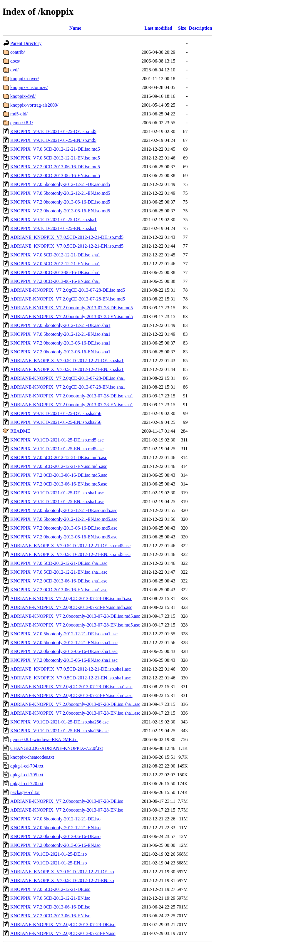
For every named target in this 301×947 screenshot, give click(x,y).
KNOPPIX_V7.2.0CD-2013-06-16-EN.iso (50, 915)
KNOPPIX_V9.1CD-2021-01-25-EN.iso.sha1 (53, 228)
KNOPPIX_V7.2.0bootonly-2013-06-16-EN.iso (55, 845)
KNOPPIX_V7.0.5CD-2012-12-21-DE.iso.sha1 (55, 254)
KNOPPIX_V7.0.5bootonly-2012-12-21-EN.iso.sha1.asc (64, 642)
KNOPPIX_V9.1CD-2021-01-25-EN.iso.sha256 (55, 422)
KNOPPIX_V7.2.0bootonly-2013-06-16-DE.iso (55, 836)
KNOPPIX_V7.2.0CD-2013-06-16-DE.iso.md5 (55, 166)
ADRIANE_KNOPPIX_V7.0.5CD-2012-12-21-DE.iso (62, 871)
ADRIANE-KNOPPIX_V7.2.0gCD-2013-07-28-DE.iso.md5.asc (71, 598)
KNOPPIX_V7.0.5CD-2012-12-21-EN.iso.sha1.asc (58, 572)
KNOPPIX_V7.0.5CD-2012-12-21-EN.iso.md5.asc (58, 466)
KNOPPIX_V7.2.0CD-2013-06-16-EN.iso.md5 (55, 175)
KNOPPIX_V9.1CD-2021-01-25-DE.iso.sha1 (53, 219)
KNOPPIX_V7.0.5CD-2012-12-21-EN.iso (50, 898)
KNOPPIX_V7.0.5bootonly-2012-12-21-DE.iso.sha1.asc (64, 633)
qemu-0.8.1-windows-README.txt (44, 739)
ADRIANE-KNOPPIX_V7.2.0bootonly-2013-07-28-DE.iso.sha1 (71, 395)
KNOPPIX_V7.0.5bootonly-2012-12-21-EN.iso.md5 (60, 193)
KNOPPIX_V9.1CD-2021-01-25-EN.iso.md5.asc (56, 448)
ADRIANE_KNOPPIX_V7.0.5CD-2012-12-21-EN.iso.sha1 (67, 369)
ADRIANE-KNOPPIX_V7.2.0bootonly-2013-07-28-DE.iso (66, 801)
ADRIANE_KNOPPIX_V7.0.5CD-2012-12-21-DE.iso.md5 (66, 237)
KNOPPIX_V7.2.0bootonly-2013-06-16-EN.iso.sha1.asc (64, 660)
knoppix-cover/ (24, 78)
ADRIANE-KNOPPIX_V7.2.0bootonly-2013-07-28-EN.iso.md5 (71, 316)
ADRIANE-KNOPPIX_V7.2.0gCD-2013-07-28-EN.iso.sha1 (67, 386)
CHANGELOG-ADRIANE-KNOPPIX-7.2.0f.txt (56, 748)
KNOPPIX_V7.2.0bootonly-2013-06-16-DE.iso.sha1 (60, 342)
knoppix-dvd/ (23, 96)
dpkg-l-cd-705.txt (26, 774)
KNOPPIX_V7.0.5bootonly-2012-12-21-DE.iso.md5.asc (63, 510)
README (20, 431)
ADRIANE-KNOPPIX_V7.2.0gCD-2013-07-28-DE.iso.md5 (67, 290)
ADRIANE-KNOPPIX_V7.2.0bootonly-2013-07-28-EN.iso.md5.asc (75, 624)
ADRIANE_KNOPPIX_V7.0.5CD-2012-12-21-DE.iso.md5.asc (70, 545)
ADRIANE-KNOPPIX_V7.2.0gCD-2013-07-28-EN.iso (63, 933)
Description (200, 28)
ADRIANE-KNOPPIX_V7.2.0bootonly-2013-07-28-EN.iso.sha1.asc (75, 713)
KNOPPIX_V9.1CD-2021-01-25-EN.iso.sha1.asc (57, 501)
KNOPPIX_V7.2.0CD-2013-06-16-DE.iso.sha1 (55, 272)
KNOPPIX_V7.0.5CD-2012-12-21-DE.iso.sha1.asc (58, 563)
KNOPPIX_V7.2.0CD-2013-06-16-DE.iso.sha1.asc (58, 580)
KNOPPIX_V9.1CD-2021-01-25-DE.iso (48, 854)
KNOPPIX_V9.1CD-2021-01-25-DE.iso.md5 (53, 131)
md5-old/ (19, 113)
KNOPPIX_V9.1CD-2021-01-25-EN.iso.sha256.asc (59, 730)
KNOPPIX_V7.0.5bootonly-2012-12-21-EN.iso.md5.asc (63, 519)
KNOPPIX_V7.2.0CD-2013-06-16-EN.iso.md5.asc (58, 483)
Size (182, 28)
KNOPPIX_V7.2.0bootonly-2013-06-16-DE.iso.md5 (60, 201)
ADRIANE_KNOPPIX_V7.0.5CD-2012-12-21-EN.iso (62, 880)
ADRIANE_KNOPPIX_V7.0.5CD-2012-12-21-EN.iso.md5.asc (70, 554)
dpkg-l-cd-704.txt (26, 765)
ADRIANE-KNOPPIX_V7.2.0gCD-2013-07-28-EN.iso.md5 (67, 298)
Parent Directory (25, 43)
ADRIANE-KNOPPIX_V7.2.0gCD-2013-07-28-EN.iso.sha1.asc (71, 695)
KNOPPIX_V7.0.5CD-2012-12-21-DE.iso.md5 (55, 149)
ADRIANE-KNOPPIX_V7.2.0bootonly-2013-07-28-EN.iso (66, 809)
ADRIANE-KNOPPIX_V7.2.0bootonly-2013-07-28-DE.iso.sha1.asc (75, 704)
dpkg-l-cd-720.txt (26, 783)
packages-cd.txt (25, 792)
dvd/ (14, 69)
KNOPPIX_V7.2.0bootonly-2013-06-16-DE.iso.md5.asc (63, 527)
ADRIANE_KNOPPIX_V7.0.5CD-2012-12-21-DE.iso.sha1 (67, 360)
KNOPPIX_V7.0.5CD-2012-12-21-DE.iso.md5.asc (58, 457)
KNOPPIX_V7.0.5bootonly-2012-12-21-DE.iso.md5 (60, 184)
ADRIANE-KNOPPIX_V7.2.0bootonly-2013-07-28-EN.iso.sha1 (71, 404)
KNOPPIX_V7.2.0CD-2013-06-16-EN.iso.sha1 (55, 281)
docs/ (15, 60)
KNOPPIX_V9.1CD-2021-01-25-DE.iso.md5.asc (56, 439)
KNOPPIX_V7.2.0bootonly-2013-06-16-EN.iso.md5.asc (63, 536)
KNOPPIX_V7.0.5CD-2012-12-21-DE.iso (50, 889)
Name (75, 28)
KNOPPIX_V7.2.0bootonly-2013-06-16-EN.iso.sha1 (60, 351)
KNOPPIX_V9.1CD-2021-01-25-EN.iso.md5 (53, 140)
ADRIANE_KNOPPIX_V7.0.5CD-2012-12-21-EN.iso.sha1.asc (70, 677)
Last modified (158, 28)
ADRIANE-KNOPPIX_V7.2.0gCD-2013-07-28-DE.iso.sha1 (67, 378)
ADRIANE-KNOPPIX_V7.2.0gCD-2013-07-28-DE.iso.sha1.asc (71, 686)
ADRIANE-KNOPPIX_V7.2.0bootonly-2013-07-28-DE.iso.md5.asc (75, 616)
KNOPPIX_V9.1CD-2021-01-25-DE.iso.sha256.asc (59, 721)
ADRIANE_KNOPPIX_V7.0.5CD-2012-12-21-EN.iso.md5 (66, 246)
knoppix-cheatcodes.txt (32, 757)
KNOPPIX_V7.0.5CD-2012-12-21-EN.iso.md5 (55, 157)
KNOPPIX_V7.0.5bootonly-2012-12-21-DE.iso (55, 818)
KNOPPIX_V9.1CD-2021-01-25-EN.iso (48, 862)
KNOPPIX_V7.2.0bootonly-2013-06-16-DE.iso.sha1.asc (64, 651)
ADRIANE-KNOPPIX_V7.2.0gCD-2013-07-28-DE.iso (63, 924)
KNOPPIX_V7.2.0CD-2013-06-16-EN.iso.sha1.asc (58, 589)
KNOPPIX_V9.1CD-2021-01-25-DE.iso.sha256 (55, 413)
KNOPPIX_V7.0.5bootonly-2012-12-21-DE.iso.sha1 (60, 325)
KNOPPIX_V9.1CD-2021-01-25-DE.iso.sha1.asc (57, 492)
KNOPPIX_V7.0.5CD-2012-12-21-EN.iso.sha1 (55, 263)
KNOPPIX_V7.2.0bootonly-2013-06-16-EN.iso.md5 (60, 210)
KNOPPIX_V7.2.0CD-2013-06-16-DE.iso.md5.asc (58, 475)
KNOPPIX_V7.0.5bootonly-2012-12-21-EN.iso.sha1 (60, 334)
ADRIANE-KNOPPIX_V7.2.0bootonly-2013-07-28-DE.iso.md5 (71, 307)
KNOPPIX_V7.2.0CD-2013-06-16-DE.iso (50, 906)
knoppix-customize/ (29, 87)
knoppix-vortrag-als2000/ (34, 105)
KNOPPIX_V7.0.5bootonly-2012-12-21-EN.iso (55, 827)
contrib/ (17, 52)
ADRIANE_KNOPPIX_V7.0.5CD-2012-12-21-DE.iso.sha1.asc (70, 668)
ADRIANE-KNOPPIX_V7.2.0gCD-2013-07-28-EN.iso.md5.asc (71, 607)
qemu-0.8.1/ (21, 122)
